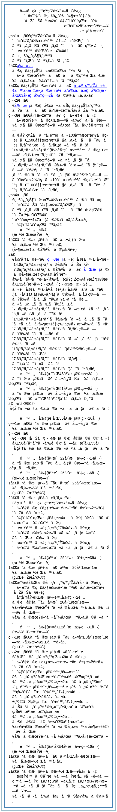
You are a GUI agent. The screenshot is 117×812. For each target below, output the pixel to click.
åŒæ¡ (91, 269)
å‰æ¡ (22, 105)
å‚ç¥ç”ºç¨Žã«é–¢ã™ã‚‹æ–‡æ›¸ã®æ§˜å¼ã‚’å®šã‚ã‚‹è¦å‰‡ (59, 90)
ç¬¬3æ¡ (55, 259)
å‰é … (25, 65)
